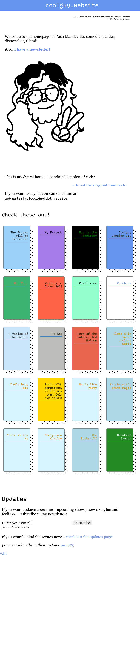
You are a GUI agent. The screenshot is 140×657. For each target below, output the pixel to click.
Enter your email (16, 522)
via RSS (66, 545)
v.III (3, 553)
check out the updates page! (89, 536)
